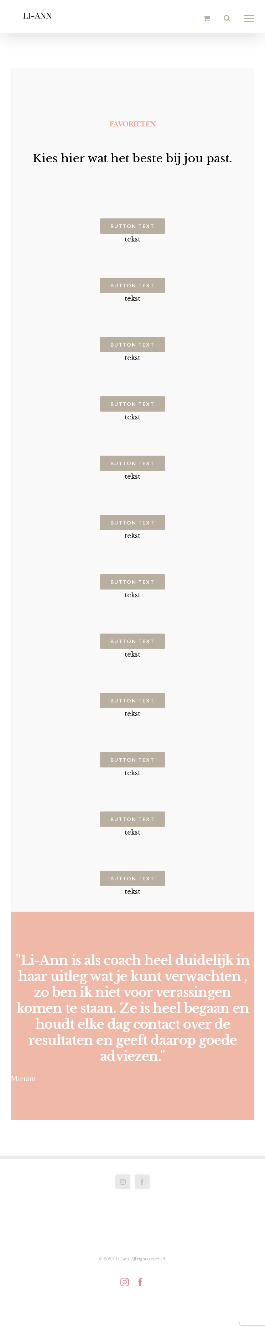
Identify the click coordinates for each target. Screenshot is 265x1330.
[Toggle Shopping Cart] (206, 18)
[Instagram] (122, 1181)
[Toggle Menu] (249, 18)
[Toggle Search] (227, 18)
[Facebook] (142, 1181)
